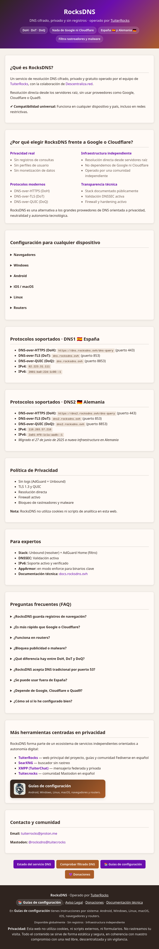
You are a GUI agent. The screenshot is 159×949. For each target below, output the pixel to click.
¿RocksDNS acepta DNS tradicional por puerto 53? (54, 669)
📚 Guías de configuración (123, 864)
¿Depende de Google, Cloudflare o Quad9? (48, 690)
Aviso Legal (74, 902)
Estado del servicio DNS (34, 864)
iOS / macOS (24, 286)
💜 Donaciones (79, 874)
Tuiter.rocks (27, 773)
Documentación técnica (124, 902)
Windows (21, 265)
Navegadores (25, 254)
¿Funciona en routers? (32, 637)
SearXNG (25, 762)
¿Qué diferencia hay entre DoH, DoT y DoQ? (49, 658)
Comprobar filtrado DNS (77, 864)
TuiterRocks (120, 20)
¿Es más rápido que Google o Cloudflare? (47, 626)
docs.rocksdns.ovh (73, 573)
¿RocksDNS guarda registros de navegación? (50, 616)
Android (20, 276)
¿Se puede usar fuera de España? (40, 679)
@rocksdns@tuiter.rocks (47, 841)
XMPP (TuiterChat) (33, 768)
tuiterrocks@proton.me (39, 833)
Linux (18, 297)
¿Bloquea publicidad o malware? (40, 647)
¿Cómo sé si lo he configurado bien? (43, 700)
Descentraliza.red (79, 84)
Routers (20, 307)
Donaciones (94, 902)
